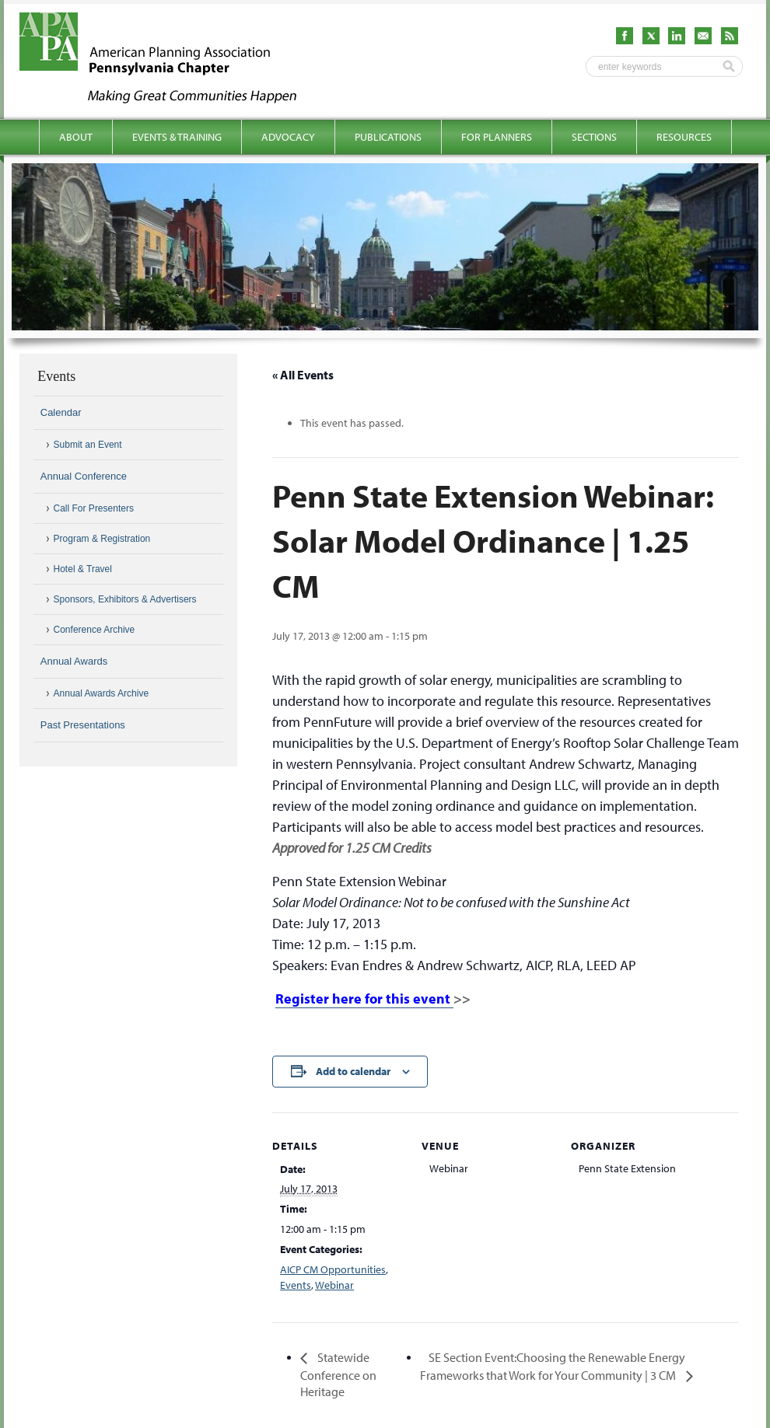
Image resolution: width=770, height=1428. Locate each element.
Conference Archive (94, 629)
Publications (388, 137)
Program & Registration (102, 538)
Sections (594, 137)
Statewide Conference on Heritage (338, 1374)
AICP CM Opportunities (333, 1269)
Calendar (61, 412)
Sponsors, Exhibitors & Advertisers (125, 599)
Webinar (334, 1285)
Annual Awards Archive (101, 693)
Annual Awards (74, 661)
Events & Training (177, 137)
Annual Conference (83, 476)
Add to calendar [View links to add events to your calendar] (353, 1071)
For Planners (496, 137)
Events (295, 1285)
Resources (684, 137)
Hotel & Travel (83, 569)
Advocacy (288, 137)
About (76, 137)
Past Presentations (82, 725)
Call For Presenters (94, 508)
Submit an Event (88, 444)
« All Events (303, 374)
